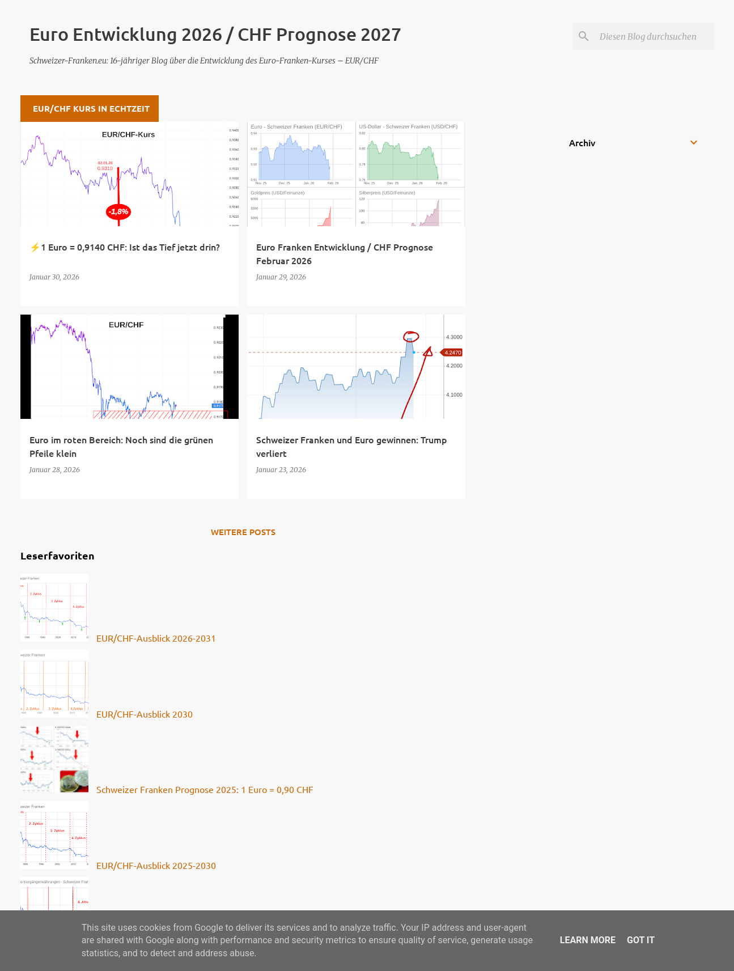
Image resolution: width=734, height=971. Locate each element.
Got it (641, 940)
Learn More (588, 940)
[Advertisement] (510, 292)
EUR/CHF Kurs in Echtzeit (91, 108)
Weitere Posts (243, 531)
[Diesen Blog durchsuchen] (654, 36)
